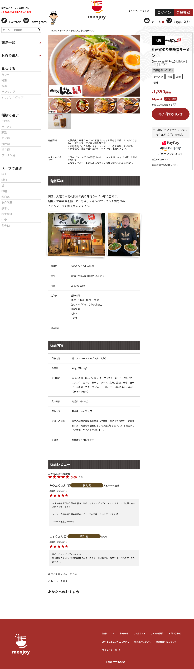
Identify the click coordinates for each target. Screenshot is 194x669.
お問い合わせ (174, 633)
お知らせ (124, 633)
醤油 (4, 180)
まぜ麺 (5, 138)
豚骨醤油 (6, 214)
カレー (5, 74)
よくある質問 (157, 633)
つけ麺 (5, 144)
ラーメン (6, 127)
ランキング (8, 91)
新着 (4, 86)
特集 (4, 80)
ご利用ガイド (139, 633)
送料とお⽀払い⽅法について (115, 641)
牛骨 (4, 219)
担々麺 (5, 149)
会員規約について (142, 641)
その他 (5, 225)
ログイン (164, 12)
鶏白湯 (5, 197)
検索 (39, 29)
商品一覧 (21, 42)
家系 (4, 132)
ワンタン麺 (8, 155)
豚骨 (4, 174)
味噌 (4, 191)
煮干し (5, 208)
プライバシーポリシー (112, 649)
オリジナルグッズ (12, 97)
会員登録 (183, 12)
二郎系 (5, 121)
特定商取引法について (166, 641)
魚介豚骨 (6, 202)
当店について (108, 633)
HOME (54, 30)
